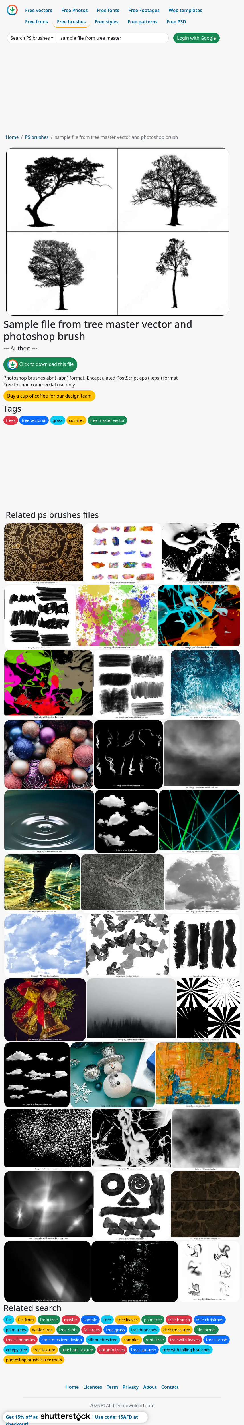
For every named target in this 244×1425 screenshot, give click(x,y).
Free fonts (108, 10)
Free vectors (38, 10)
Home (12, 137)
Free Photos (74, 10)
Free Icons (36, 22)
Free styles (107, 22)
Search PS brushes (30, 38)
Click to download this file (40, 364)
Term (112, 1387)
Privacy (131, 1387)
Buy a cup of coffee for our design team (49, 396)
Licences (92, 1387)
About (149, 1387)
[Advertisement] (122, 91)
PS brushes (36, 137)
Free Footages (144, 10)
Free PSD (176, 22)
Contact (170, 1387)
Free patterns (143, 22)
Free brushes (71, 22)
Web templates (185, 10)
